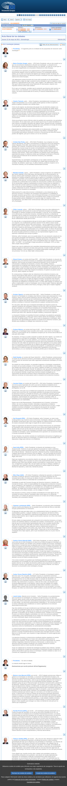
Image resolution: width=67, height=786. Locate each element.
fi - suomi (62, 15)
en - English (32, 15)
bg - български (17, 15)
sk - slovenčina (58, 15)
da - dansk (24, 15)
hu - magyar (46, 15)
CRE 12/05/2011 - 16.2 (25, 31)
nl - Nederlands (50, 15)
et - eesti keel (28, 15)
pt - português (54, 15)
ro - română (56, 15)
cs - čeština (21, 15)
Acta (63, 44)
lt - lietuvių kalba (44, 15)
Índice (4, 19)
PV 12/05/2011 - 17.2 (24, 30)
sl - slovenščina (60, 15)
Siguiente (17, 19)
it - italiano (40, 15)
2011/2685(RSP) (14, 23)
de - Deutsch (26, 15)
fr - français (34, 15)
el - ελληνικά (30, 15)
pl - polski (52, 15)
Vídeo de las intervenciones (50, 44)
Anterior (11, 19)
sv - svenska (64, 15)
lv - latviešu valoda (42, 15)
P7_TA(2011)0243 (56, 29)
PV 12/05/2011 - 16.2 (24, 29)
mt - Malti (48, 15)
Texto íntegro (28, 19)
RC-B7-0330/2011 (7, 29)
